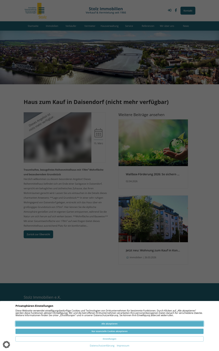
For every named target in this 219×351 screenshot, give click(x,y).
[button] (6, 344)
